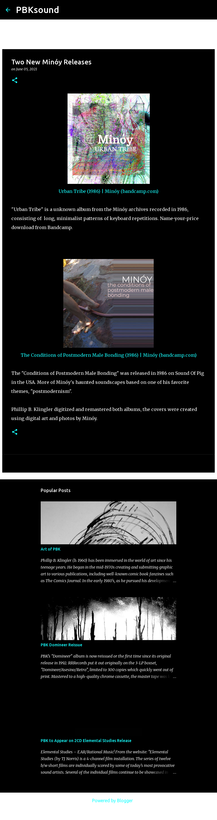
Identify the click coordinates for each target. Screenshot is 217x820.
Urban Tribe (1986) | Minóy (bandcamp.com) (108, 191)
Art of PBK (50, 549)
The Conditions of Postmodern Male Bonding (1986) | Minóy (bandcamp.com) (109, 355)
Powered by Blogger (108, 800)
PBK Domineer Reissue (61, 645)
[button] (14, 80)
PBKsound (37, 10)
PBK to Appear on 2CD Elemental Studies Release (86, 740)
